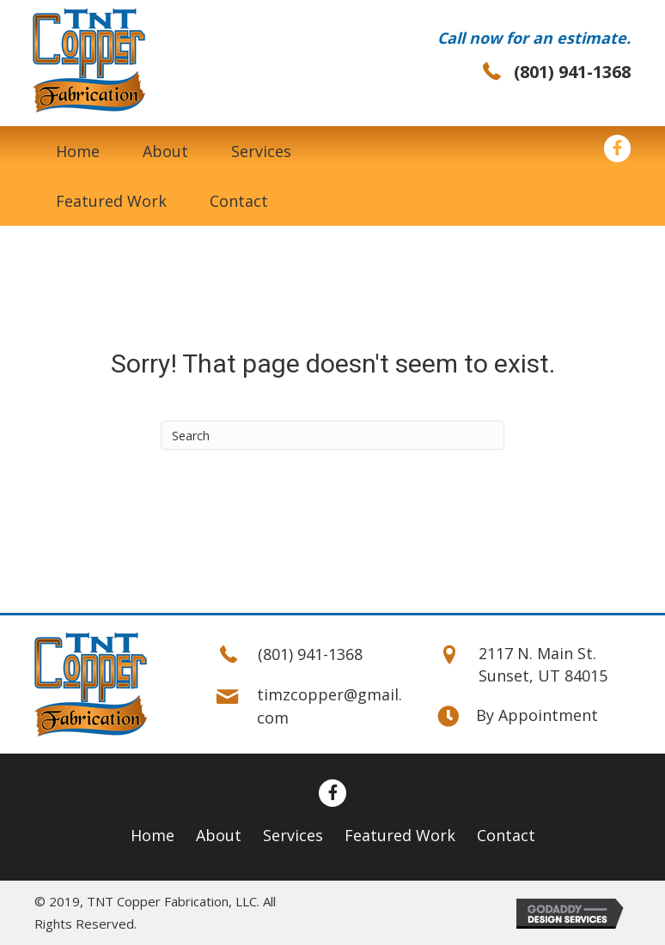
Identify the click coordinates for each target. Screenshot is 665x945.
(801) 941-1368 (572, 71)
